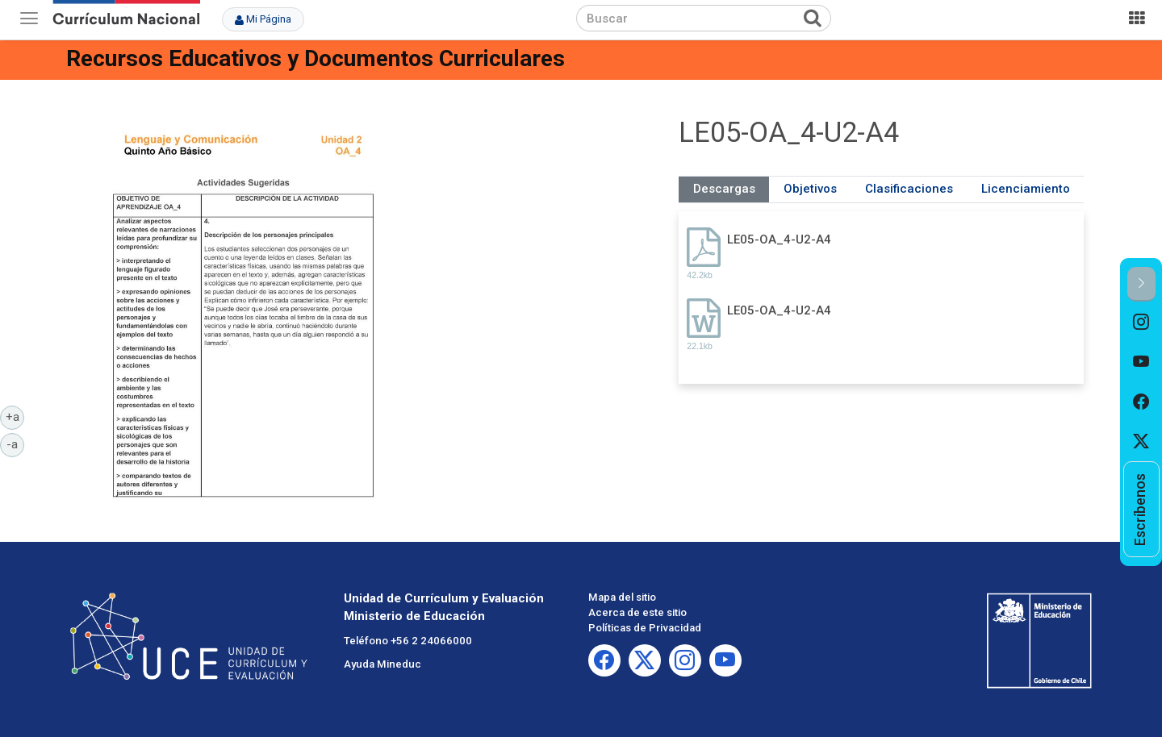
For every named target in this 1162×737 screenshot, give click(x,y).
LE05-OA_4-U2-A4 (779, 239)
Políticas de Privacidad (644, 628)
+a (15, 416)
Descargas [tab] (724, 188)
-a (15, 443)
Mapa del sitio (622, 597)
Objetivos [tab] (810, 188)
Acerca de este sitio (637, 612)
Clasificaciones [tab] (909, 188)
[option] (1141, 322)
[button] (1141, 284)
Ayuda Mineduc (382, 664)
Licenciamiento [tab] (1025, 188)
